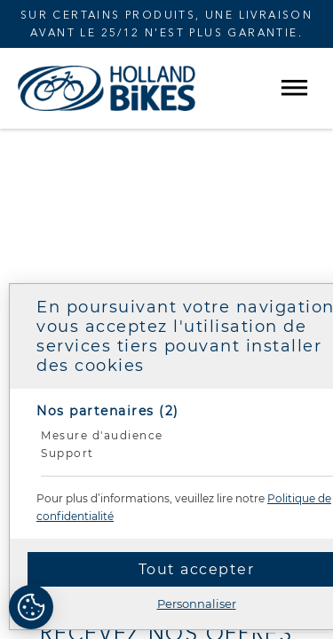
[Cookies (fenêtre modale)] (31, 608)
